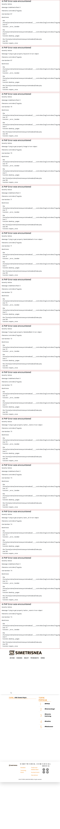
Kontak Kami (35, 772)
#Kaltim (48, 721)
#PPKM (47, 704)
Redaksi (22, 768)
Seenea (43, 658)
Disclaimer (34, 775)
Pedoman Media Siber (35, 769)
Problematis (35, 658)
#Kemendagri (50, 709)
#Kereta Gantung (48, 715)
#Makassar (49, 727)
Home (12, 658)
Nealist (26, 658)
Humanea (19, 658)
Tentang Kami (23, 771)
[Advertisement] (23, 675)
